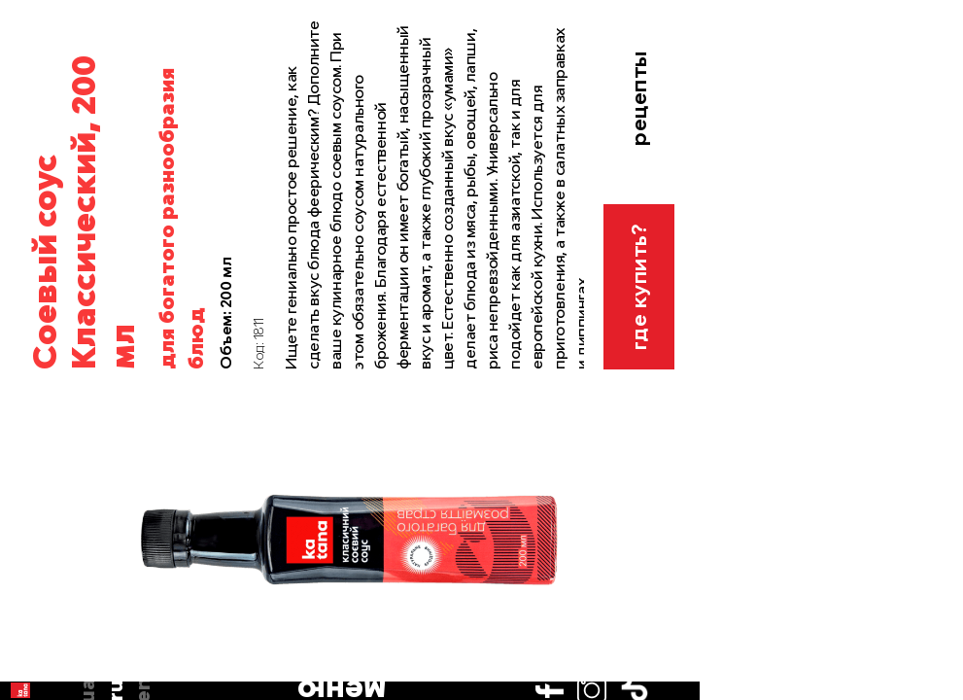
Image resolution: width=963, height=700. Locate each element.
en (29, 171)
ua (29, 114)
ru (29, 143)
